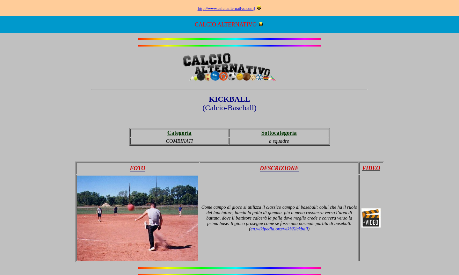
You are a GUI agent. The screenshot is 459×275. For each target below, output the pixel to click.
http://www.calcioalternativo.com (225, 8)
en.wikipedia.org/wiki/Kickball (279, 228)
